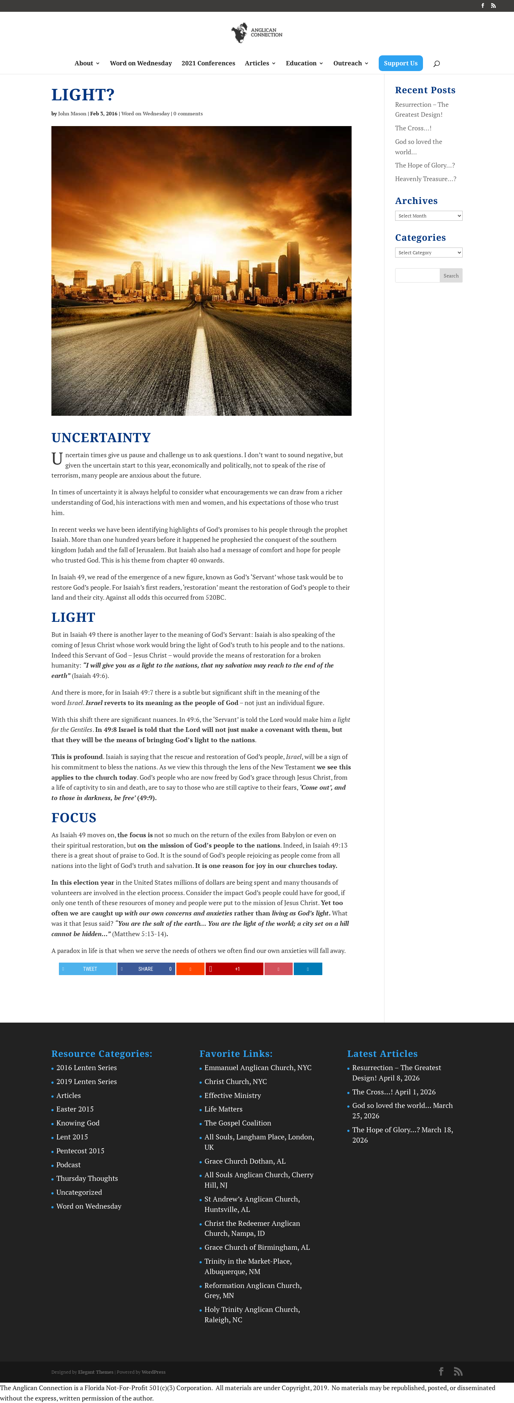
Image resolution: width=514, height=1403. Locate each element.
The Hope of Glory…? (425, 165)
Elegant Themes (96, 1372)
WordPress (154, 1372)
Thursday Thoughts (87, 1178)
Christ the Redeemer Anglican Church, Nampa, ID (252, 1228)
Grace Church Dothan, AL (245, 1161)
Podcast (68, 1164)
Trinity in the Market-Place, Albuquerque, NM (248, 1266)
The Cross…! (413, 128)
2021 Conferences (208, 64)
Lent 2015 (72, 1137)
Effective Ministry (233, 1095)
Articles (257, 64)
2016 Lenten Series (86, 1067)
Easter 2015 (75, 1109)
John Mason (72, 113)
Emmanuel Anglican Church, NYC (258, 1067)
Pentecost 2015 (80, 1150)
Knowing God (78, 1123)
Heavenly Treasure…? (426, 178)
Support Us (401, 63)
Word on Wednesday (141, 64)
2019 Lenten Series (86, 1081)
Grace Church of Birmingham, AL (257, 1247)
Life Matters (224, 1109)
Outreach (347, 64)
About (84, 64)
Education (301, 64)
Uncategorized (79, 1192)
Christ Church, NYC (236, 1081)
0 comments (188, 113)
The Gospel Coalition (238, 1123)
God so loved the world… (391, 1105)
